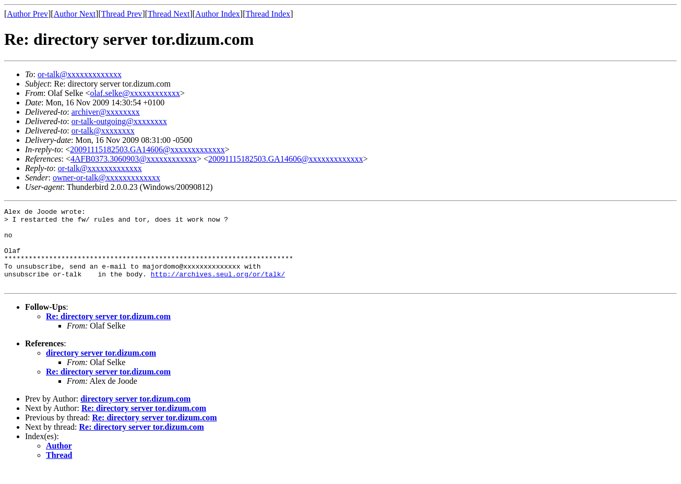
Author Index (217, 13)
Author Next (74, 13)
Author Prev (27, 13)
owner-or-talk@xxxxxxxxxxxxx (106, 177)
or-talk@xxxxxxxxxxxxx (80, 74)
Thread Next (168, 13)
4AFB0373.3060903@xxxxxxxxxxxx (133, 158)
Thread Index (268, 13)
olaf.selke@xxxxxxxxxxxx (135, 93)
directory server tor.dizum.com (101, 368)
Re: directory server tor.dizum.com (108, 332)
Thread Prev (121, 13)
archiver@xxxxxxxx (105, 111)
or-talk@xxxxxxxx (103, 130)
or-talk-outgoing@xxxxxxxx (119, 121)
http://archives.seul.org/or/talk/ (218, 288)
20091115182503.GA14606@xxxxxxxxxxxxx (147, 149)
